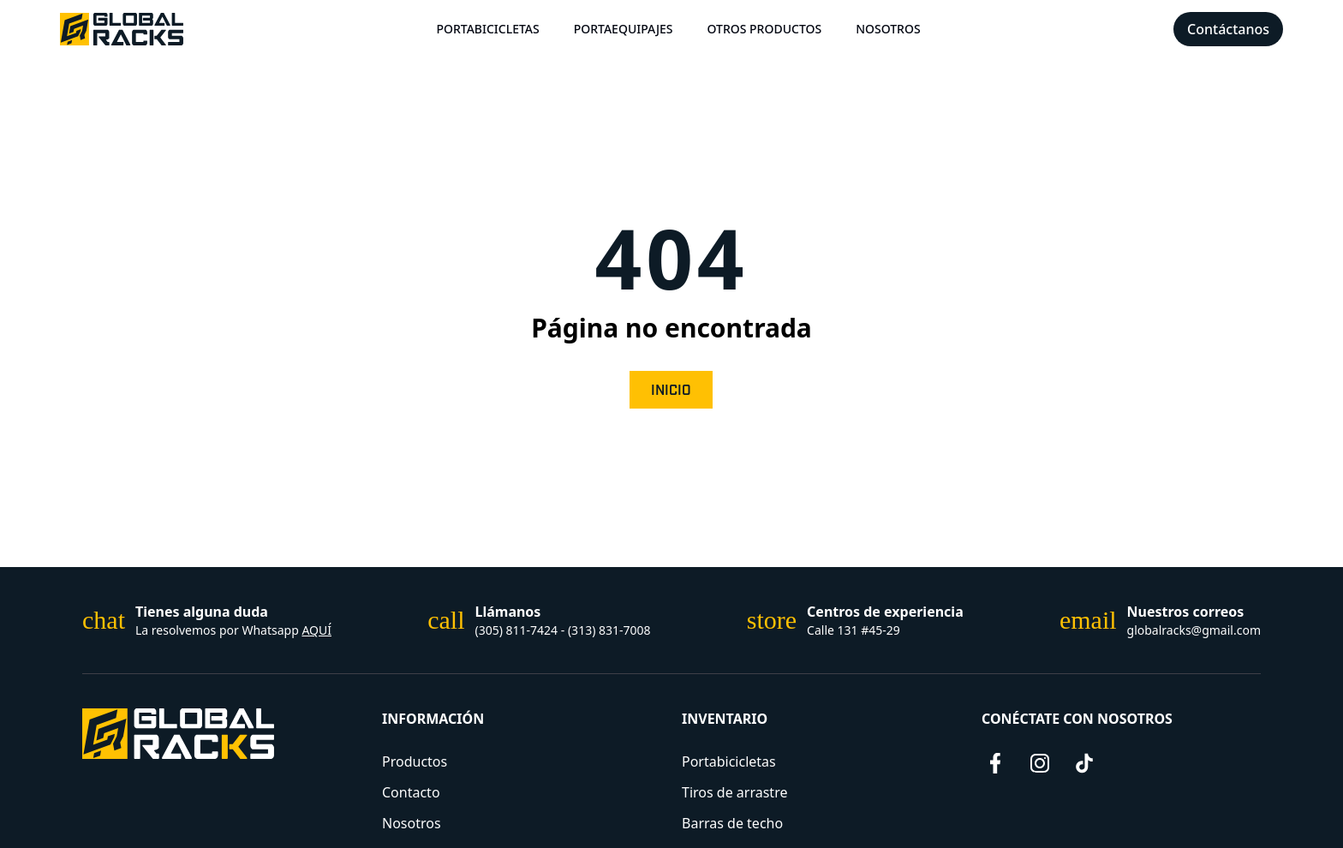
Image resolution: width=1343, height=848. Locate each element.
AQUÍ (316, 630)
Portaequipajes (623, 29)
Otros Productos (764, 29)
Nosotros (888, 29)
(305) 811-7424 (517, 630)
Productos (414, 761)
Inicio (671, 390)
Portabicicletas (487, 29)
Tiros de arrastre (734, 792)
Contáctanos (1228, 29)
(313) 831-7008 (609, 630)
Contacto (411, 792)
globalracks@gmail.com (1194, 630)
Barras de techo (732, 823)
